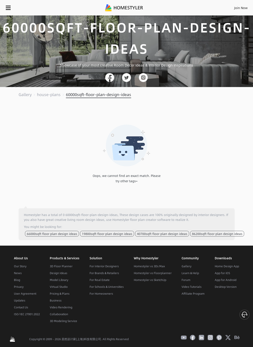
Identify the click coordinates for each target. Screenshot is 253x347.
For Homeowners (101, 293)
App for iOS (222, 273)
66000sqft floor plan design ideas (52, 233)
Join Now (241, 7)
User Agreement (25, 293)
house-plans (49, 94)
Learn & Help (190, 273)
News (18, 273)
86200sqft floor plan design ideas (217, 233)
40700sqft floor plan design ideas (162, 233)
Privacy (19, 286)
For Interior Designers (104, 266)
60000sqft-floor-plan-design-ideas (98, 94)
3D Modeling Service (63, 321)
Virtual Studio (59, 286)
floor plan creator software (150, 219)
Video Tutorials (191, 286)
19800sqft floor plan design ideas (107, 233)
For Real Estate (100, 280)
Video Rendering (61, 307)
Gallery (25, 94)
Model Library (59, 280)
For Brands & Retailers (104, 273)
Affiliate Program (193, 293)
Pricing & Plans (59, 293)
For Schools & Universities (107, 286)
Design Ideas (58, 273)
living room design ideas (85, 219)
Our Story (20, 266)
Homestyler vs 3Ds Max (149, 266)
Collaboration (59, 314)
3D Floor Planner (61, 266)
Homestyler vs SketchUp (150, 280)
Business (55, 300)
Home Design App (227, 266)
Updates (19, 300)
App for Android (225, 280)
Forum (186, 280)
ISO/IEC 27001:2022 (27, 314)
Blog (17, 280)
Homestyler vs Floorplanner (153, 273)
